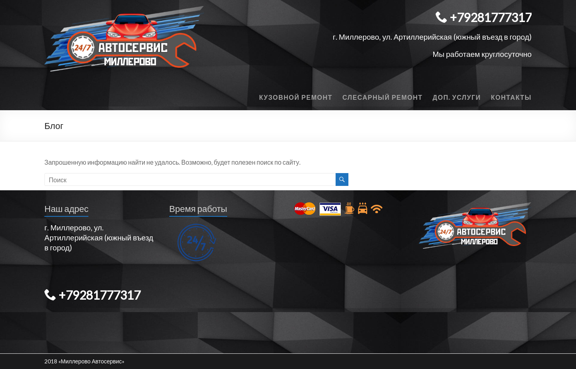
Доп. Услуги (457, 97)
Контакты (511, 97)
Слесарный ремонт (382, 97)
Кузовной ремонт (295, 97)
